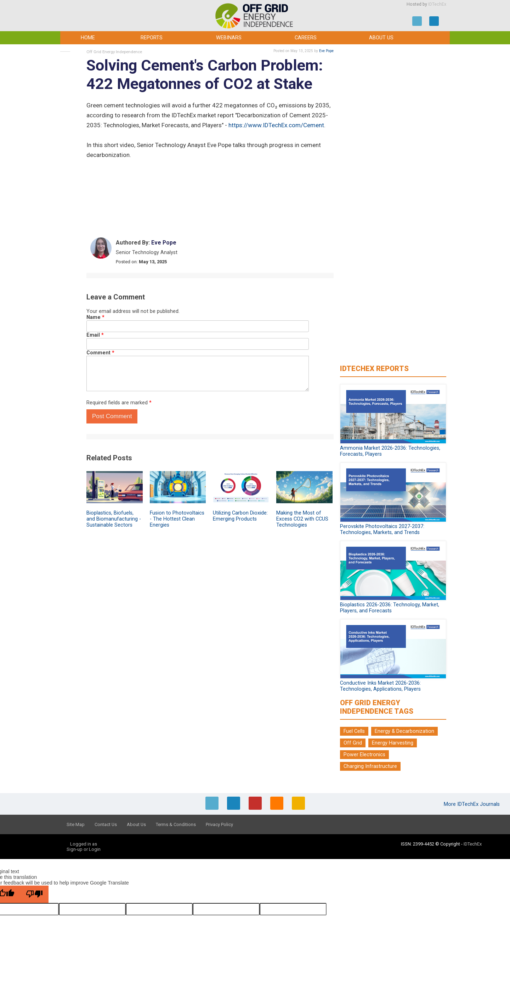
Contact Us (106, 824)
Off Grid (353, 743)
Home (88, 38)
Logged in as (83, 844)
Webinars (229, 38)
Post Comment (112, 416)
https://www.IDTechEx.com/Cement (276, 125)
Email (95, 335)
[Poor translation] (34, 894)
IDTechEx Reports (374, 368)
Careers (306, 38)
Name (95, 317)
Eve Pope (326, 51)
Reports (152, 38)
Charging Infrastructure (370, 766)
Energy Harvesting (392, 743)
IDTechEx (437, 4)
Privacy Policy (219, 824)
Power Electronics (364, 755)
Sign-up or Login (84, 849)
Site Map (76, 824)
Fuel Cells (354, 731)
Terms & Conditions (176, 824)
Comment (100, 353)
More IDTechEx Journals (472, 804)
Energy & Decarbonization (404, 731)
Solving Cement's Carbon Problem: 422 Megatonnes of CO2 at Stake (204, 74)
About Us (381, 38)
